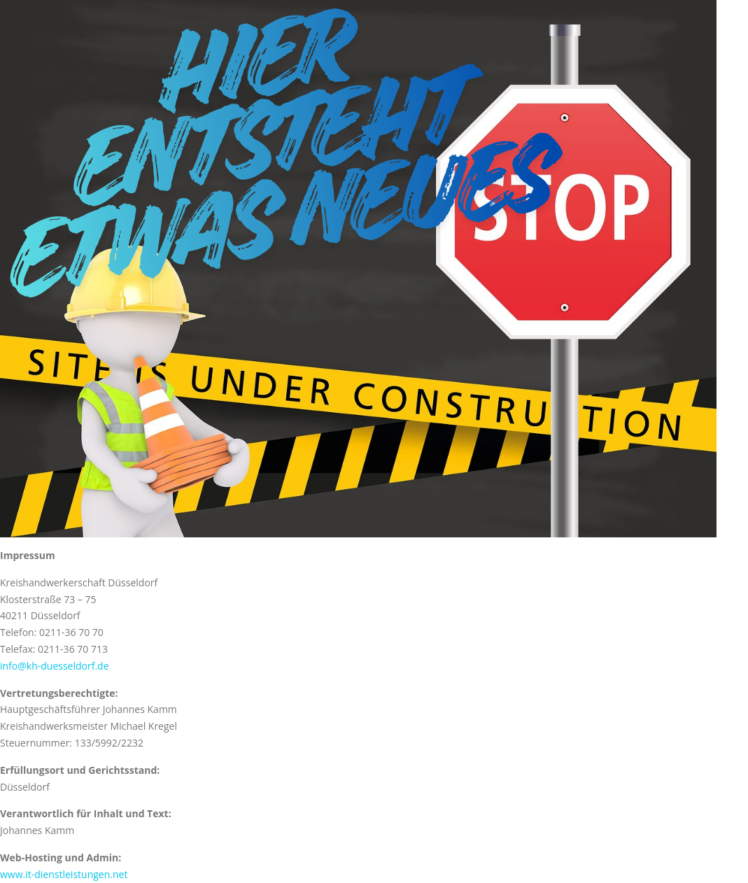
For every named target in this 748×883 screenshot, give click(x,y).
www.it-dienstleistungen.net (63, 874)
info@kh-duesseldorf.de (54, 665)
